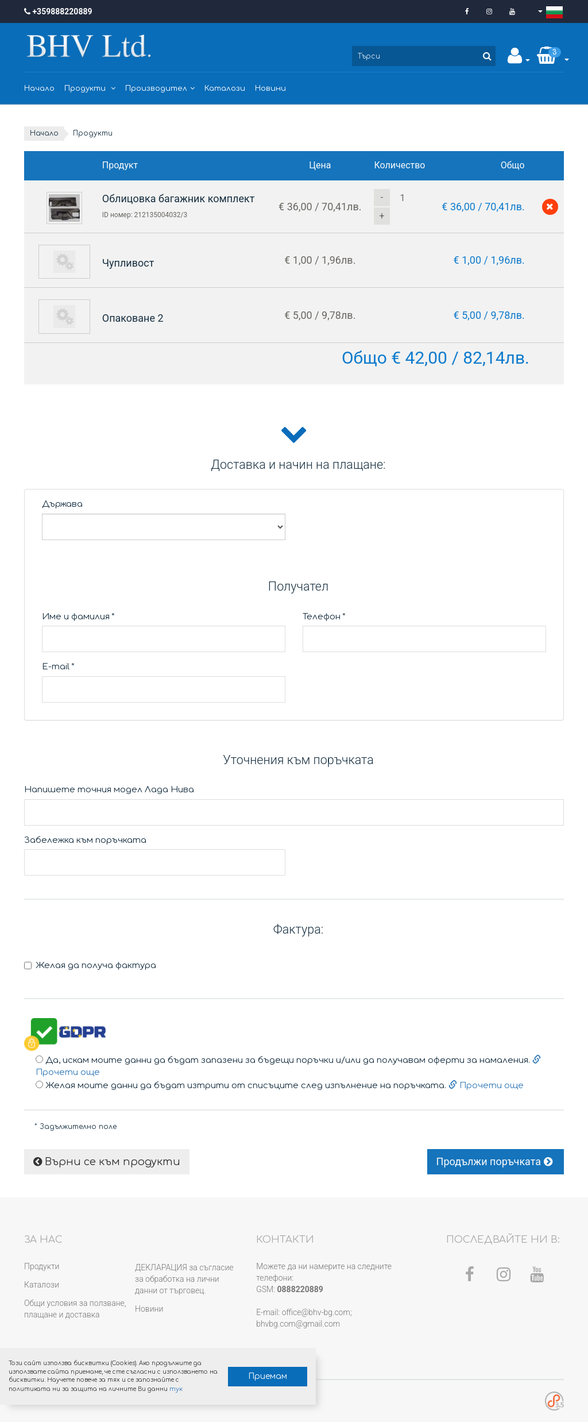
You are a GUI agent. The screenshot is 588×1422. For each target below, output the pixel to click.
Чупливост (128, 263)
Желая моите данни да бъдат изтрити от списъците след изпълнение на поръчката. (280, 1085)
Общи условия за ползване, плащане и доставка (75, 1308)
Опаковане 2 (133, 318)
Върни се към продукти (106, 1161)
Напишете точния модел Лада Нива (109, 790)
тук (175, 1389)
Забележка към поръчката (85, 840)
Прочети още (485, 1085)
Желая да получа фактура (90, 965)
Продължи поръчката (495, 1161)
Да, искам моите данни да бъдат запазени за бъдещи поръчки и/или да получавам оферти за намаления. (288, 1066)
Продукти (89, 88)
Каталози (224, 88)
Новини (270, 88)
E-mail (58, 667)
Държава (62, 504)
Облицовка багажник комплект (178, 198)
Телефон (324, 617)
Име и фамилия (78, 617)
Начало (39, 88)
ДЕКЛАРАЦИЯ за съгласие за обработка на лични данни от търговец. (184, 1279)
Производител (160, 88)
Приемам (267, 1376)
